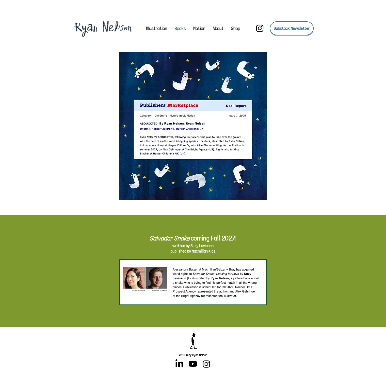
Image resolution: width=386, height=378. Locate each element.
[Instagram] (260, 28)
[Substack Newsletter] (292, 28)
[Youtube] (193, 364)
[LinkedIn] (179, 364)
